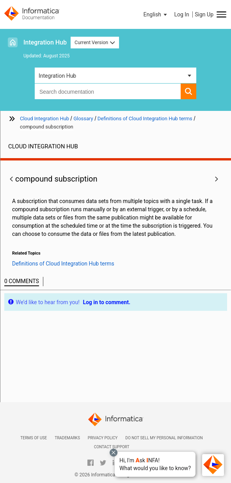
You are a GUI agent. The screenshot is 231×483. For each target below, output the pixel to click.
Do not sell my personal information (164, 438)
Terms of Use (33, 438)
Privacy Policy (102, 438)
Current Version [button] (95, 42)
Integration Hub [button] (57, 76)
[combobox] (108, 91)
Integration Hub (45, 42)
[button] (155, 464)
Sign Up (204, 14)
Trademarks (67, 438)
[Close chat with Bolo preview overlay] (113, 452)
